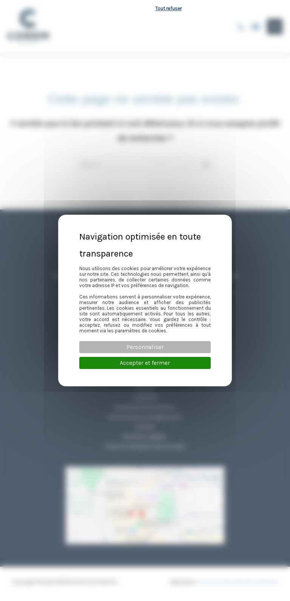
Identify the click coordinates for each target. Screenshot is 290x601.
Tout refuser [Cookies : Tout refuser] (168, 8)
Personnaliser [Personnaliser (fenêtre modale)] (145, 346)
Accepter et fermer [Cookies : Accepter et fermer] (145, 362)
